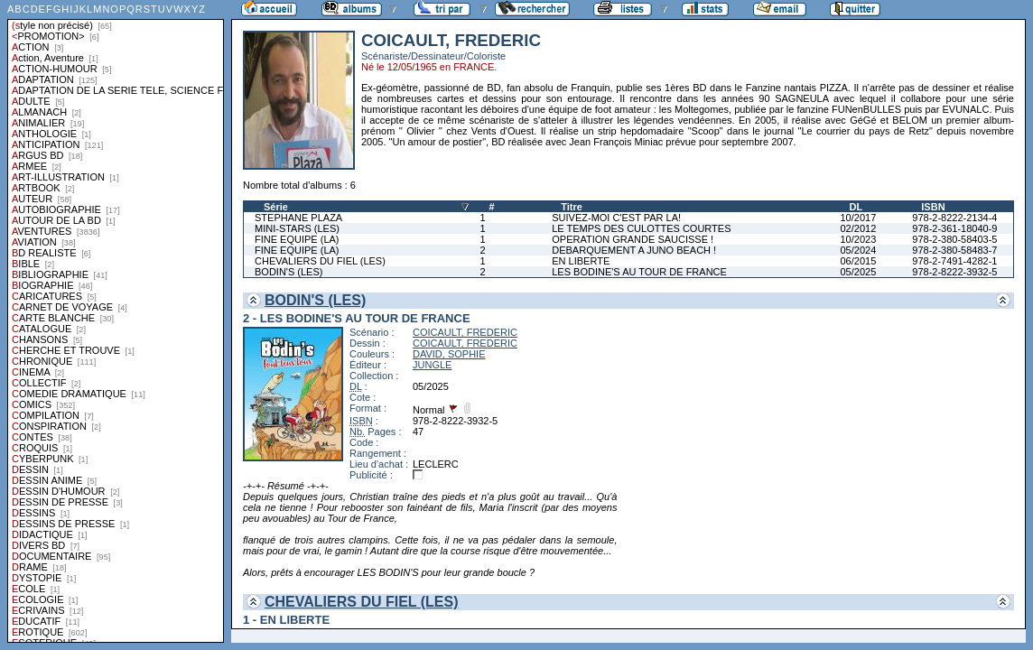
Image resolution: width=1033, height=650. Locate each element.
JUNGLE (432, 364)
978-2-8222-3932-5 (954, 271)
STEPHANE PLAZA (298, 217)
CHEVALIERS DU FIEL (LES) (320, 260)
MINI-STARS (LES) (297, 228)
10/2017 (858, 217)
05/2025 (858, 271)
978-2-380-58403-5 (954, 239)
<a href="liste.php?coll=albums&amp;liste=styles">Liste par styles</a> (115, 321)
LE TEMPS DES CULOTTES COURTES (641, 228)
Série (276, 206)
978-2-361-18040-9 (954, 228)
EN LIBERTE (581, 260)
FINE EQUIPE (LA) (297, 239)
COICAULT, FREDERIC (465, 332)
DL (855, 206)
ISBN (933, 206)
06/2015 (858, 260)
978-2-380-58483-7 (954, 250)
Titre (571, 206)
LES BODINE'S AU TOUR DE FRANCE (639, 271)
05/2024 (858, 250)
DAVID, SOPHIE (449, 353)
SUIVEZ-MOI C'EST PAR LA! (616, 217)
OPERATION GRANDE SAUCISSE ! (632, 239)
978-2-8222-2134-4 (954, 217)
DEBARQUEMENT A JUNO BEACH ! (634, 250)
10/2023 (858, 239)
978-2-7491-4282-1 (954, 260)
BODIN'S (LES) (288, 271)
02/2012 (858, 228)
